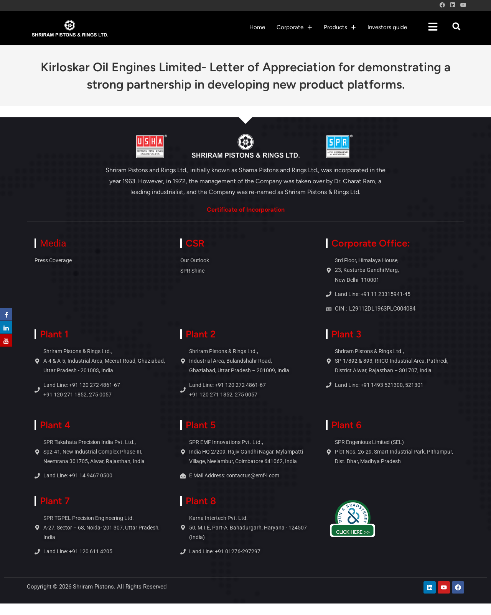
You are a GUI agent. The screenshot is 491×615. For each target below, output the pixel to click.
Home (257, 27)
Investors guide (387, 27)
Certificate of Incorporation (246, 209)
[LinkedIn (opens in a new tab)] (453, 5)
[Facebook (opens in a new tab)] (442, 5)
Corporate (294, 27)
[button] (294, 27)
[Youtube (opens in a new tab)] (462, 5)
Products (340, 27)
